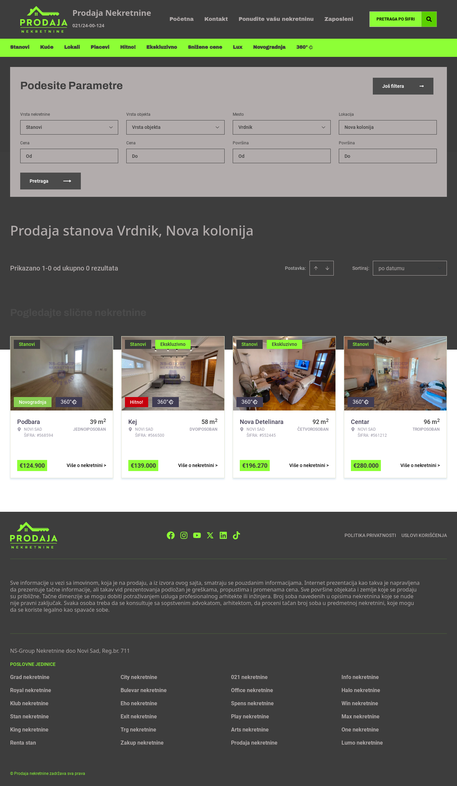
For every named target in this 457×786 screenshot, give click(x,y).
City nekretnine (139, 676)
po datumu (391, 267)
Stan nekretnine (29, 716)
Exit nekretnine (139, 716)
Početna (181, 19)
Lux (237, 47)
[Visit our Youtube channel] (197, 534)
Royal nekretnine (30, 689)
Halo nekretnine (360, 689)
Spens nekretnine (252, 703)
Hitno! (128, 47)
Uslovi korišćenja (424, 534)
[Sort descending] (327, 267)
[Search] (429, 19)
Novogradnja (269, 47)
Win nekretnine (359, 703)
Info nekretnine (360, 676)
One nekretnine (360, 729)
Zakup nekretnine (142, 742)
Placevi (100, 47)
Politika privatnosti (370, 534)
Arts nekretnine (250, 729)
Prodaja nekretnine (254, 742)
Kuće (46, 47)
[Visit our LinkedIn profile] (223, 534)
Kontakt (216, 19)
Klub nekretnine (29, 703)
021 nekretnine (249, 676)
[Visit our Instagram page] (184, 534)
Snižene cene (205, 47)
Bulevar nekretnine (144, 689)
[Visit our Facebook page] (171, 534)
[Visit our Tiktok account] (236, 534)
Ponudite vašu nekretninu (276, 19)
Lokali (72, 47)
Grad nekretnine (30, 676)
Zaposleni (338, 19)
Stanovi (19, 47)
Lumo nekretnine (362, 742)
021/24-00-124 (88, 25)
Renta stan (23, 742)
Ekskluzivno (161, 47)
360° (305, 47)
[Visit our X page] (210, 534)
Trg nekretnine (138, 729)
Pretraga (50, 180)
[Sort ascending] (316, 267)
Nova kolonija (359, 126)
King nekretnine (29, 729)
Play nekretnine (250, 716)
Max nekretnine (360, 716)
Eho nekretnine (139, 703)
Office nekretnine (252, 689)
